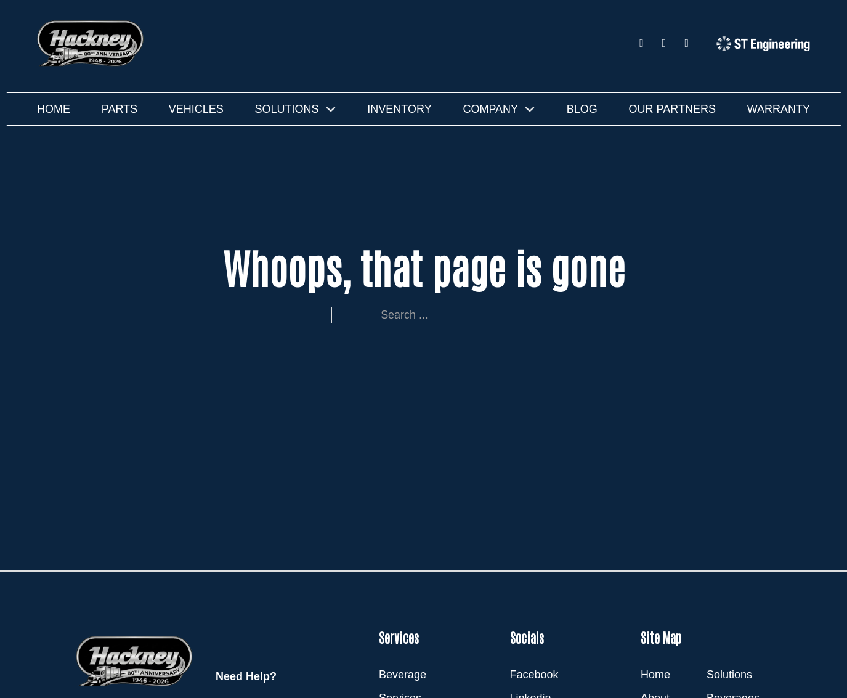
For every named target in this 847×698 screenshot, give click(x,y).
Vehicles (196, 109)
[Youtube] (686, 43)
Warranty (778, 109)
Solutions (287, 109)
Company (490, 109)
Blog (582, 109)
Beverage (402, 674)
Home (53, 109)
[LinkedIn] (664, 43)
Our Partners (672, 109)
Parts (119, 109)
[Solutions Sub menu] (330, 109)
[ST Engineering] (763, 43)
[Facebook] (641, 43)
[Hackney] (92, 43)
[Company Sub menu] (529, 109)
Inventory (399, 109)
